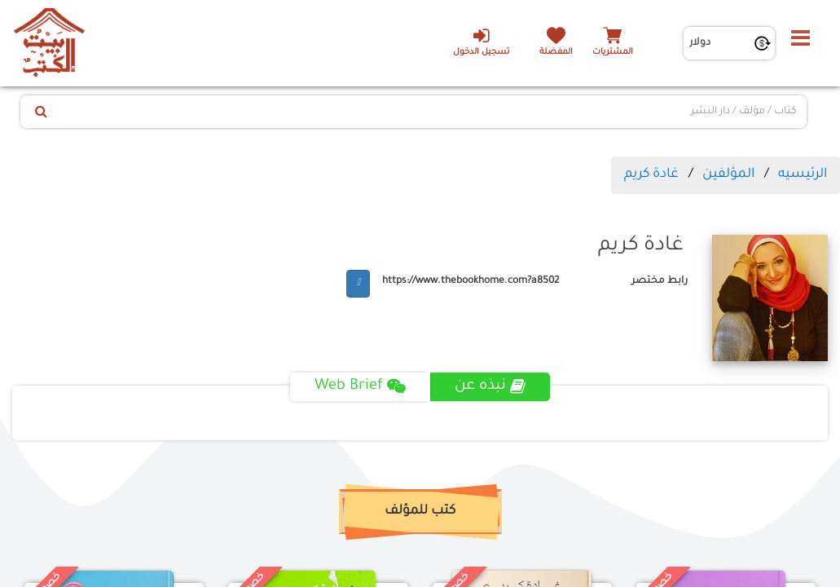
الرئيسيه (802, 174)
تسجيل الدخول (481, 41)
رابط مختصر (659, 281)
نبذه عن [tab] (490, 386)
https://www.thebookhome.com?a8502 (470, 281)
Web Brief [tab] (360, 386)
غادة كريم (651, 174)
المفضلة (556, 52)
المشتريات (612, 52)
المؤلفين (728, 174)
